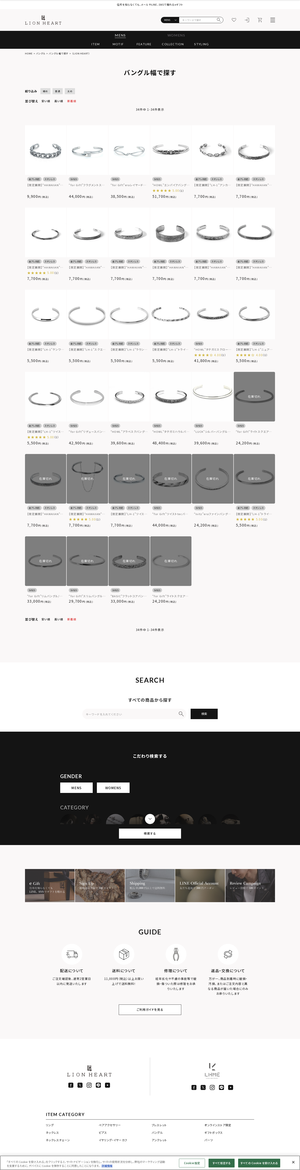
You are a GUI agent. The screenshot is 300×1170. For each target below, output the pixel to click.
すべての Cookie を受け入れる (259, 1163)
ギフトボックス (213, 1132)
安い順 (45, 101)
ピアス (103, 1132)
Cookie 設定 (192, 1163)
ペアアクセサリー (110, 1125)
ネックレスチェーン (58, 1140)
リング (50, 1125)
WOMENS (176, 35)
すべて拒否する (221, 1163)
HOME (28, 53)
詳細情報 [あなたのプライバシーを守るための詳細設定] (107, 1166)
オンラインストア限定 (217, 1125)
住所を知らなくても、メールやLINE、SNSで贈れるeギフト (150, 4)
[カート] (260, 20)
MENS (120, 35)
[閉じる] (293, 1162)
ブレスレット (159, 1125)
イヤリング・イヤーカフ (113, 1140)
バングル (40, 53)
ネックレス (52, 1132)
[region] (150, 1163)
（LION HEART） (81, 53)
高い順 (58, 101)
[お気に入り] (234, 20)
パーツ (208, 1140)
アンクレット (159, 1140)
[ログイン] (247, 20)
